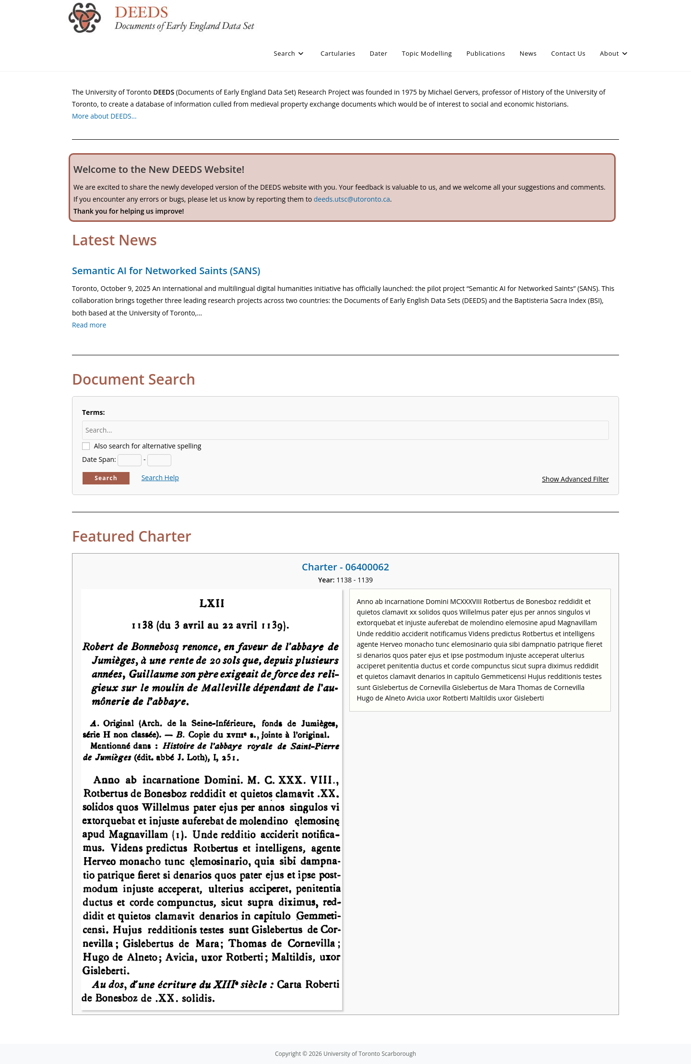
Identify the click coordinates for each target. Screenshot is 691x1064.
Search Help (160, 477)
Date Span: (99, 459)
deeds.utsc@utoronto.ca (352, 199)
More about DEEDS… (104, 116)
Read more (89, 324)
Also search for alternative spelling (148, 445)
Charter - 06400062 (345, 566)
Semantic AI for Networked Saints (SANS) (166, 270)
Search (106, 478)
